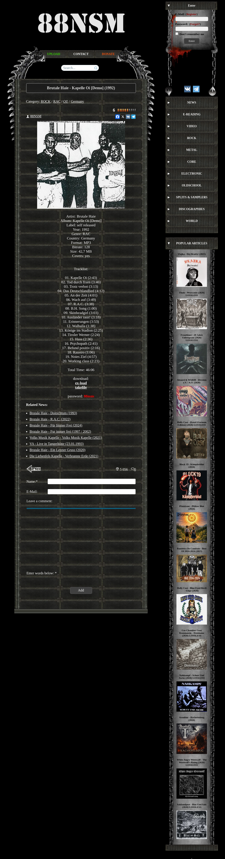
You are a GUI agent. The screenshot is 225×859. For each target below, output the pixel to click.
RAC (57, 101)
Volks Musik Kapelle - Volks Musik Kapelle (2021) (66, 437)
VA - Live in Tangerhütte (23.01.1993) (57, 444)
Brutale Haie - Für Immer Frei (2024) (56, 425)
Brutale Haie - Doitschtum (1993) (53, 413)
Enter (192, 41)
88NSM (36, 116)
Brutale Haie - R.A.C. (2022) (50, 419)
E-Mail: (180, 14)
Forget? (195, 24)
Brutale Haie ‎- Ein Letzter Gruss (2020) (57, 450)
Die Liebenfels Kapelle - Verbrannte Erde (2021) (64, 456)
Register (191, 14)
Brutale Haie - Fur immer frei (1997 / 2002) (60, 431)
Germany (77, 101)
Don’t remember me (191, 34)
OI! (65, 101)
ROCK (46, 101)
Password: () (188, 24)
